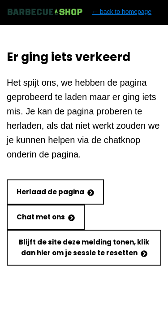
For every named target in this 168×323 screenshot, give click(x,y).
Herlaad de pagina (55, 191)
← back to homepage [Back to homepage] (79, 12)
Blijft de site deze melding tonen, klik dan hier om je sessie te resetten (84, 247)
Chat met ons (46, 217)
